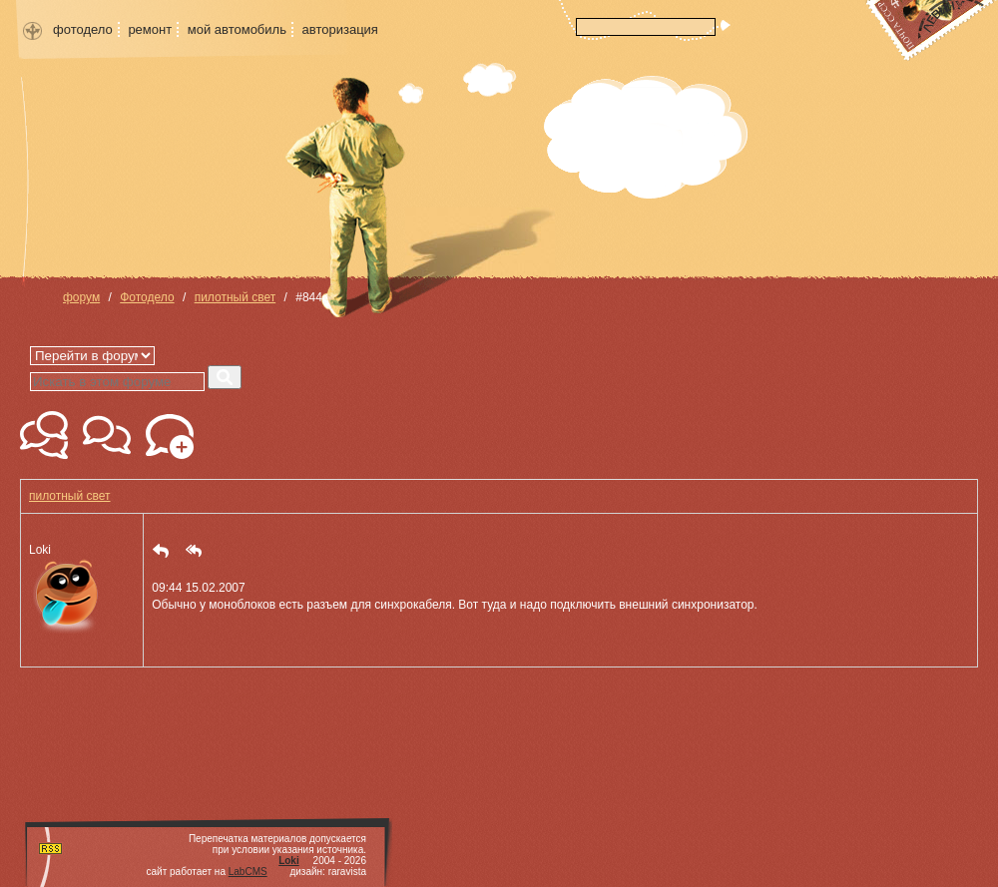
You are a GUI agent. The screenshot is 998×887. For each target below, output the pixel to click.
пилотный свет (235, 297)
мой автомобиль (237, 29)
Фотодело (147, 297)
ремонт (150, 29)
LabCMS (248, 871)
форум (81, 297)
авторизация (340, 29)
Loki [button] (66, 591)
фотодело (83, 29)
